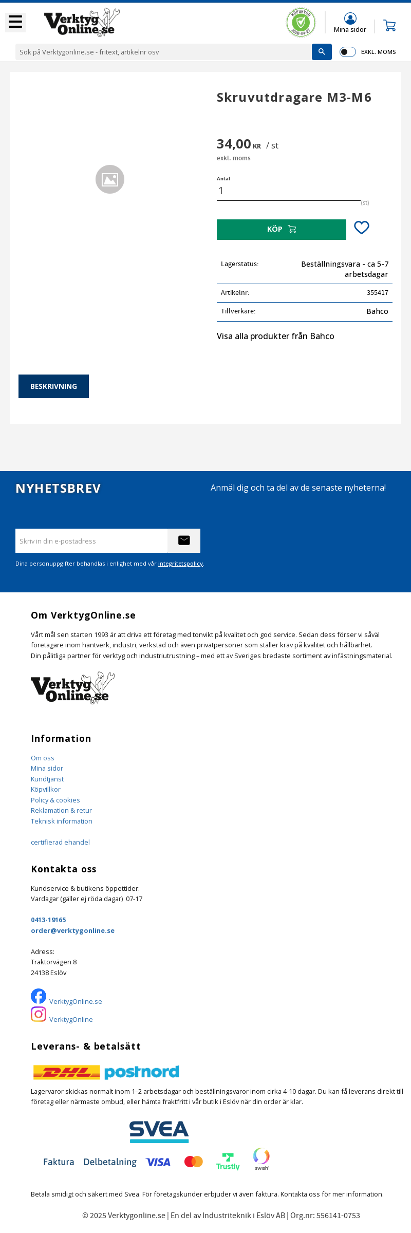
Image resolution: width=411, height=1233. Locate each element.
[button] (15, 22)
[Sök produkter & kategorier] (163, 52)
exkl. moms (378, 51)
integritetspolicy (180, 563)
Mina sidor (47, 768)
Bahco (377, 311)
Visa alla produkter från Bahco (275, 336)
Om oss (42, 757)
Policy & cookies (55, 800)
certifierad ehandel (60, 842)
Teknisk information (61, 821)
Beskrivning (53, 386)
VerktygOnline (71, 1019)
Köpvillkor (46, 789)
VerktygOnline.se (75, 1001)
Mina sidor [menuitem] (350, 29)
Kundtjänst (47, 778)
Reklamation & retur (61, 810)
